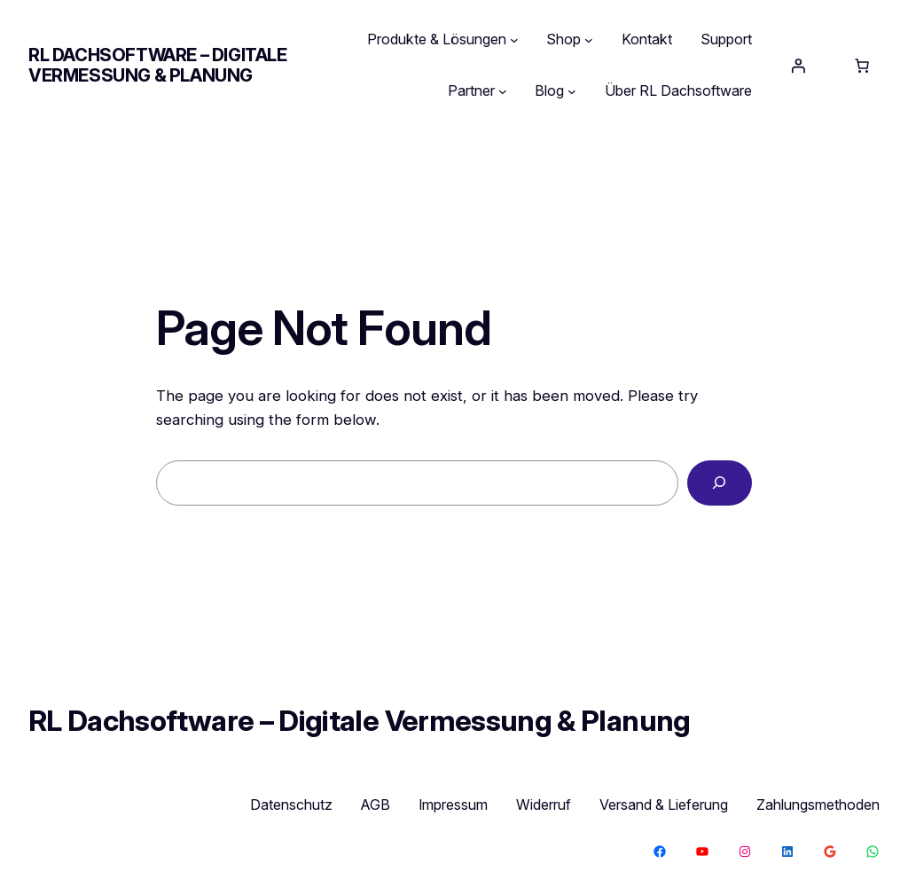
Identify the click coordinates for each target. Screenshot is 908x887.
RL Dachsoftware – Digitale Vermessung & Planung (157, 65)
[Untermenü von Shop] (588, 39)
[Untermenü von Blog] (572, 91)
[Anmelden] (798, 65)
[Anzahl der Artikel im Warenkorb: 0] (862, 65)
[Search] (719, 483)
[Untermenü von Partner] (502, 91)
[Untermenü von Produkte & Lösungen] (514, 39)
